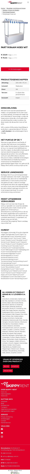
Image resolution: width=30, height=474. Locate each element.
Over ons (4, 392)
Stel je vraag (8, 370)
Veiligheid (4, 401)
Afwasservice (5, 405)
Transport (4, 407)
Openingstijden (6, 394)
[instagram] (2, 437)
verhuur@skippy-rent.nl (9, 456)
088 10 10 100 (6, 453)
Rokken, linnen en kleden (11, 10)
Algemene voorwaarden (9, 409)
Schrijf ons (15, 366)
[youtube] (2, 433)
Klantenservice (5, 422)
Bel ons (6, 366)
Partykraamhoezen (9, 12)
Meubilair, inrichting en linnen (16, 8)
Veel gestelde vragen (8, 411)
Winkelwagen (5, 419)
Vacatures (4, 396)
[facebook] (2, 429)
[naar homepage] (15, 2)
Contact (3, 421)
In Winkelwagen (15, 69)
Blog (2, 403)
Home (3, 8)
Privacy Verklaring (7, 417)
